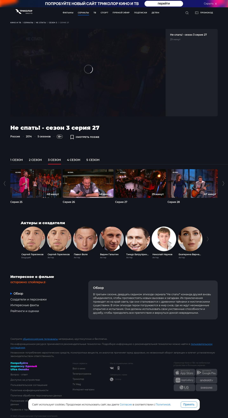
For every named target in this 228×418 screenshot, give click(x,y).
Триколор (78, 379)
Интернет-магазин (83, 389)
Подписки (140, 12)
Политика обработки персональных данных (36, 395)
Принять (188, 404)
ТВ (95, 12)
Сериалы (83, 12)
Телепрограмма (82, 373)
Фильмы (68, 12)
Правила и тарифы (21, 409)
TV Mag (77, 384)
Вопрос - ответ (19, 374)
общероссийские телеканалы (40, 339)
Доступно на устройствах (25, 379)
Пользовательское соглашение (28, 385)
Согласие (126, 404)
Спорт (104, 12)
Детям (155, 12)
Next (207, 242)
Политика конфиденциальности (29, 390)
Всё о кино (79, 368)
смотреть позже (84, 137)
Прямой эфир (121, 12)
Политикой (163, 404)
